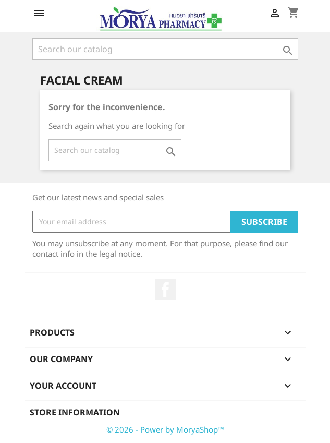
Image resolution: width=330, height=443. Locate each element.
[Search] (165, 49)
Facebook (165, 289)
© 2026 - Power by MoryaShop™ (165, 429)
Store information (75, 412)
